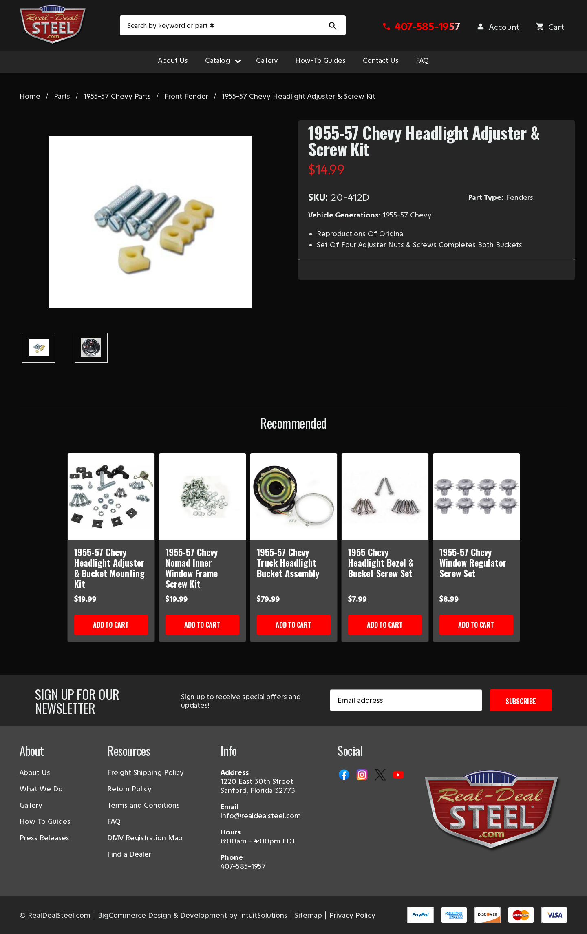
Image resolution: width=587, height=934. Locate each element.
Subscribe (520, 701)
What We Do (41, 788)
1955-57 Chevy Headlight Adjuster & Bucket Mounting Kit (109, 568)
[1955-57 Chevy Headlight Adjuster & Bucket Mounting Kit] (111, 496)
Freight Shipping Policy (145, 772)
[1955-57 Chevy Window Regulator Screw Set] (476, 496)
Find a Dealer (129, 854)
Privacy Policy (352, 915)
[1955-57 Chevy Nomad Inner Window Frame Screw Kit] (202, 496)
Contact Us (381, 60)
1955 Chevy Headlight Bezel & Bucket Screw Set (380, 562)
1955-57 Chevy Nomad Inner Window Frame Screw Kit (192, 568)
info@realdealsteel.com (261, 815)
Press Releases (44, 837)
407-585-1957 (243, 866)
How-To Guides (320, 60)
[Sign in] (497, 27)
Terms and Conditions (143, 805)
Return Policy (129, 788)
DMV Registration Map (145, 837)
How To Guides (45, 821)
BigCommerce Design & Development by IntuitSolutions (192, 915)
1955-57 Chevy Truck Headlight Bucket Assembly (288, 562)
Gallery (267, 60)
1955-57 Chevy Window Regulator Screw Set (473, 562)
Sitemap (308, 915)
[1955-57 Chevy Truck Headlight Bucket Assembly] (294, 496)
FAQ (422, 60)
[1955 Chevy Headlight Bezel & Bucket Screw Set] (385, 496)
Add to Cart (110, 625)
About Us (173, 60)
